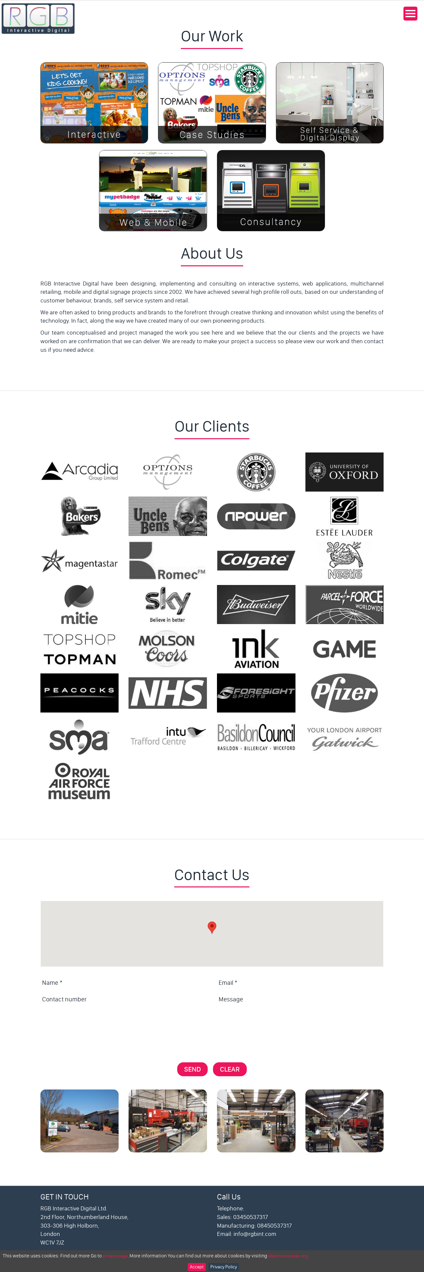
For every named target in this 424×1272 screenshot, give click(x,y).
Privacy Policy (223, 1267)
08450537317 (274, 1225)
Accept (197, 1267)
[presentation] (90, 1026)
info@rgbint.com (255, 1234)
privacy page (115, 1256)
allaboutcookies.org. (288, 1256)
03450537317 (250, 1217)
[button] (212, 928)
